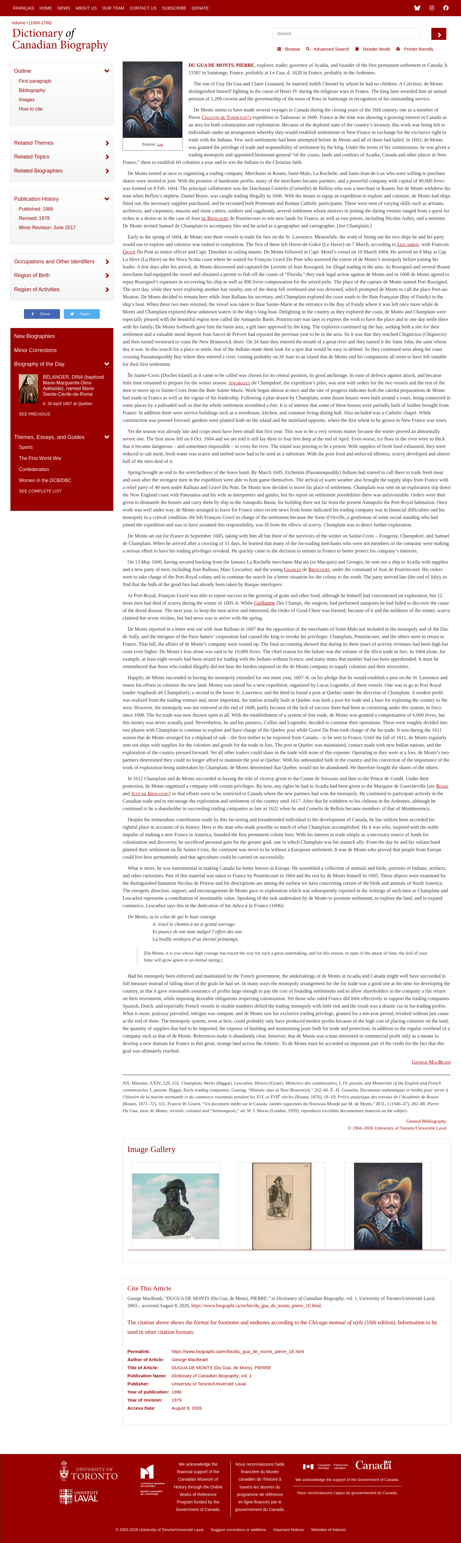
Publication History (36, 199)
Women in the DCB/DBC (45, 480)
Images (26, 99)
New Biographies (34, 336)
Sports (26, 447)
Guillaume (264, 603)
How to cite (31, 108)
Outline (22, 71)
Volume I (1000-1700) (31, 22)
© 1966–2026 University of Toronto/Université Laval (397, 1127)
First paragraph (35, 81)
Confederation (34, 469)
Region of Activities (37, 289)
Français (23, 8)
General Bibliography (426, 1121)
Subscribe (174, 8)
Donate (200, 8)
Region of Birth (32, 275)
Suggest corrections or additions (238, 1529)
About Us (86, 8)
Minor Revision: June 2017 (47, 227)
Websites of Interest (328, 1529)
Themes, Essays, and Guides (49, 437)
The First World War (40, 458)
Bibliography (32, 90)
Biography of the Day (39, 364)
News (64, 8)
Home (46, 8)
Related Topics (31, 157)
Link (160, 144)
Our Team (113, 8)
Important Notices (288, 1529)
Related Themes (34, 143)
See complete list (40, 491)
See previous (34, 414)
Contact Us (143, 8)
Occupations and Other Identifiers (54, 262)
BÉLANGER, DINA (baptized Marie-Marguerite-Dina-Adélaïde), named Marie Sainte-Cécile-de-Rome (73, 386)
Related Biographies (38, 171)
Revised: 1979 (34, 218)
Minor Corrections (35, 350)
